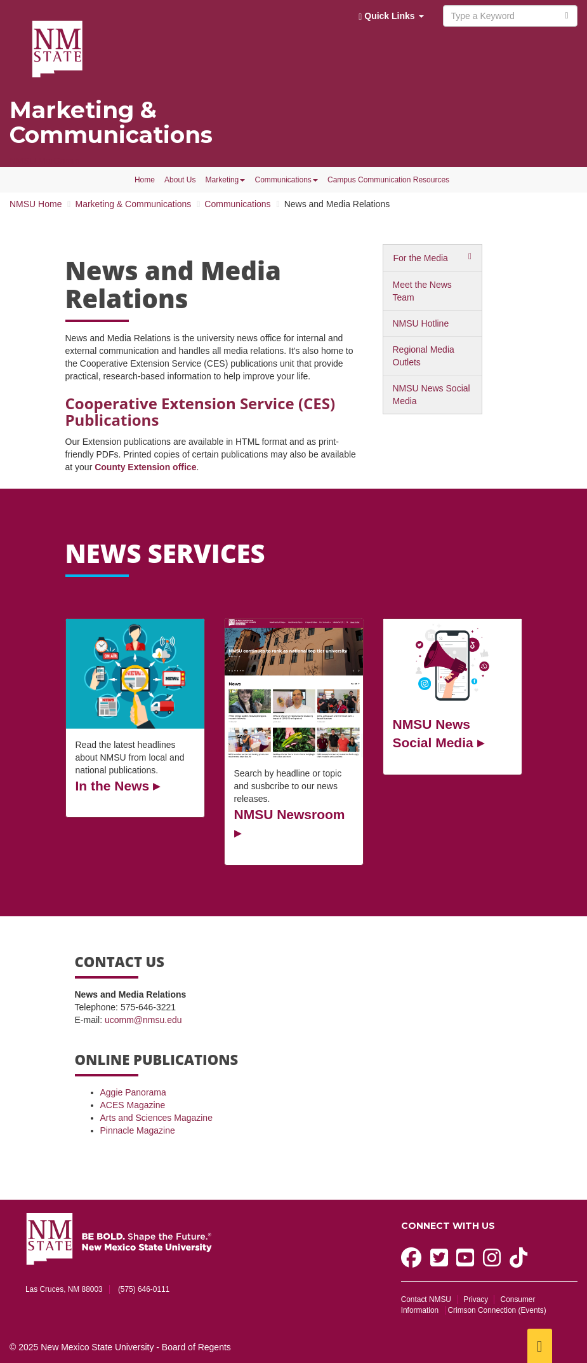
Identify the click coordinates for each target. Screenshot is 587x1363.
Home (145, 179)
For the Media (420, 258)
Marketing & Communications (111, 122)
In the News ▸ (118, 785)
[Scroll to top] (539, 1346)
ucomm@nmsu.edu (143, 1020)
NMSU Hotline (421, 323)
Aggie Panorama (133, 1092)
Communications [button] (285, 179)
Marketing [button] (226, 179)
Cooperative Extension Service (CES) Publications (200, 411)
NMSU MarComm (44, 161)
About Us (179, 179)
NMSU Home (36, 204)
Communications (237, 204)
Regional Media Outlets (423, 355)
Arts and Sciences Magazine (156, 1118)
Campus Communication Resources (388, 179)
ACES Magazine (133, 1105)
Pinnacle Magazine (137, 1130)
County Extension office (145, 467)
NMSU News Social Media (431, 394)
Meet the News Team (422, 291)
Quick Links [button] (391, 16)
